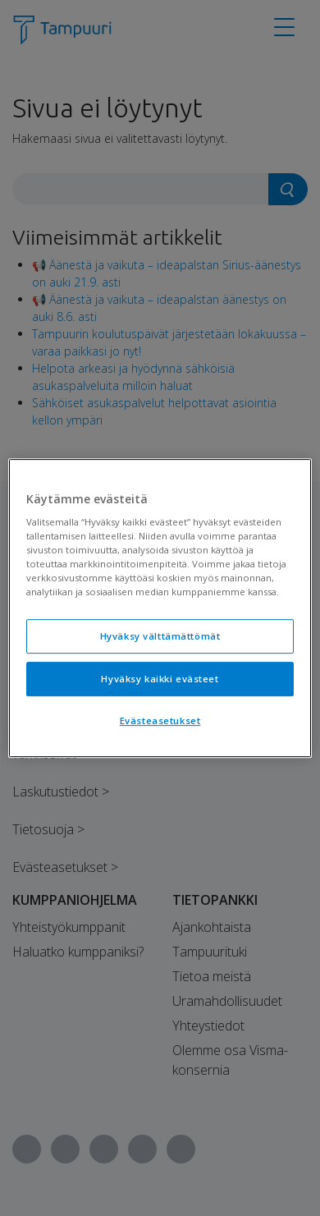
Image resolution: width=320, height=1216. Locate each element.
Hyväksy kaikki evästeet (159, 679)
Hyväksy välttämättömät (160, 637)
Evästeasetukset (160, 720)
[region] (160, 608)
